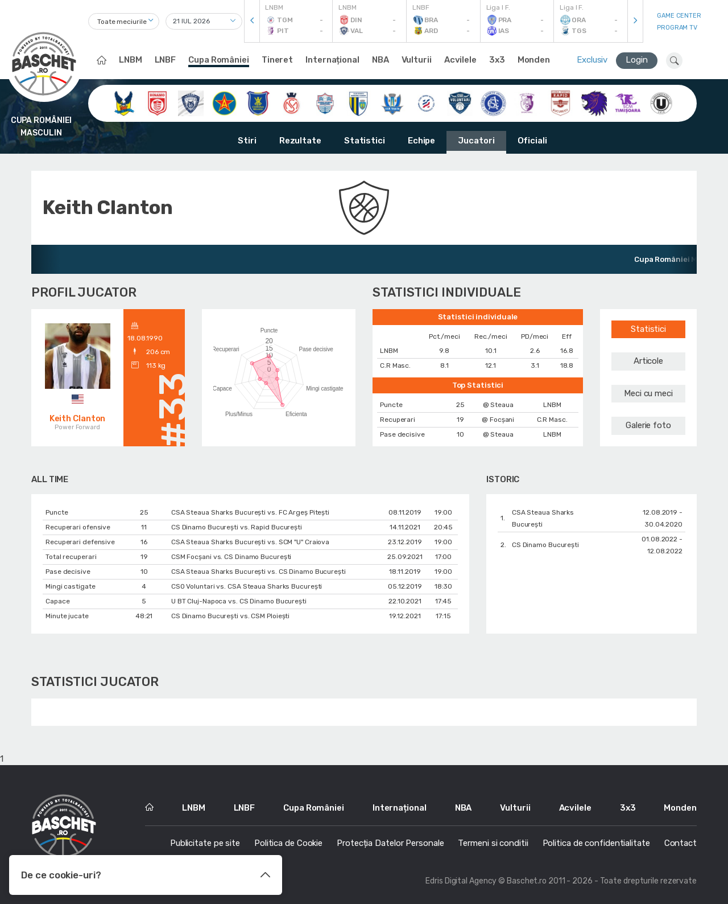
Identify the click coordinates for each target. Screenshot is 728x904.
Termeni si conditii (493, 843)
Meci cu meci (648, 393)
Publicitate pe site (205, 843)
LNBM (130, 60)
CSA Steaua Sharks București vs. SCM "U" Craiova (250, 542)
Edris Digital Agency (461, 881)
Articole (648, 361)
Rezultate (300, 140)
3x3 (497, 60)
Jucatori (476, 140)
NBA (380, 60)
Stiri (247, 140)
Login (637, 60)
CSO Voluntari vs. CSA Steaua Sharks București (246, 586)
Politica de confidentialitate (596, 843)
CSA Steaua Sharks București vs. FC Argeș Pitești (250, 512)
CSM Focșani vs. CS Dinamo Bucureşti (231, 557)
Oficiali (532, 140)
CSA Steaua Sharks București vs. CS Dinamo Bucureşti (258, 572)
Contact (680, 843)
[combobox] (123, 21)
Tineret (277, 60)
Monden (534, 60)
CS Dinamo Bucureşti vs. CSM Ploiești (230, 616)
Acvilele (460, 60)
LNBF (165, 60)
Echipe (421, 140)
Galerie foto (648, 425)
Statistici (364, 140)
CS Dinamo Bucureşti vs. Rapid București (236, 527)
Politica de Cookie (288, 843)
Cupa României (218, 60)
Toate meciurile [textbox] (122, 22)
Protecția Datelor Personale (390, 843)
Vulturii (417, 60)
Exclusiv (592, 60)
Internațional (332, 60)
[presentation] (252, 21)
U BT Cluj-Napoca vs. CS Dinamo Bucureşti (239, 601)
